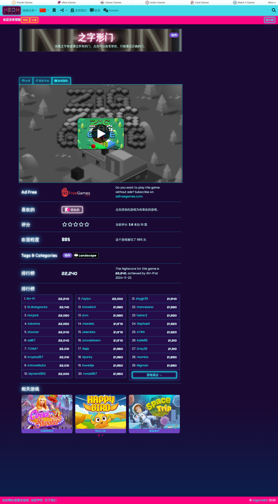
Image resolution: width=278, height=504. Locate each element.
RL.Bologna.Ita (37, 307)
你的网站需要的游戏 (15, 500)
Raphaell (143, 324)
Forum (110, 10)
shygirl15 (142, 299)
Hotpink (33, 315)
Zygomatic (260, 500)
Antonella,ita (36, 365)
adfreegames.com (129, 196)
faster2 (142, 315)
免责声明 (37, 500)
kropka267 (35, 357)
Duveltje (88, 365)
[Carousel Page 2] (102, 435)
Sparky (87, 357)
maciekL (88, 324)
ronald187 (90, 374)
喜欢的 (72, 210)
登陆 (25, 20)
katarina (34, 324)
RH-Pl (31, 299)
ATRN (141, 332)
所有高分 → (154, 375)
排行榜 (270, 20)
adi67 (31, 340)
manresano (145, 307)
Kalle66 (142, 340)
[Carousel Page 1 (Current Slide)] (99, 435)
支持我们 (78, 10)
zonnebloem (91, 340)
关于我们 (51, 500)
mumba (142, 357)
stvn (85, 315)
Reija (85, 349)
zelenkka (88, 332)
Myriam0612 (37, 374)
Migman (142, 365)
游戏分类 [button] (28, 10)
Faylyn (86, 299)
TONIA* (33, 349)
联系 (95, 10)
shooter (33, 332)
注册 (34, 20)
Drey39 (142, 349)
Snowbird (89, 307)
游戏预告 (61, 80)
